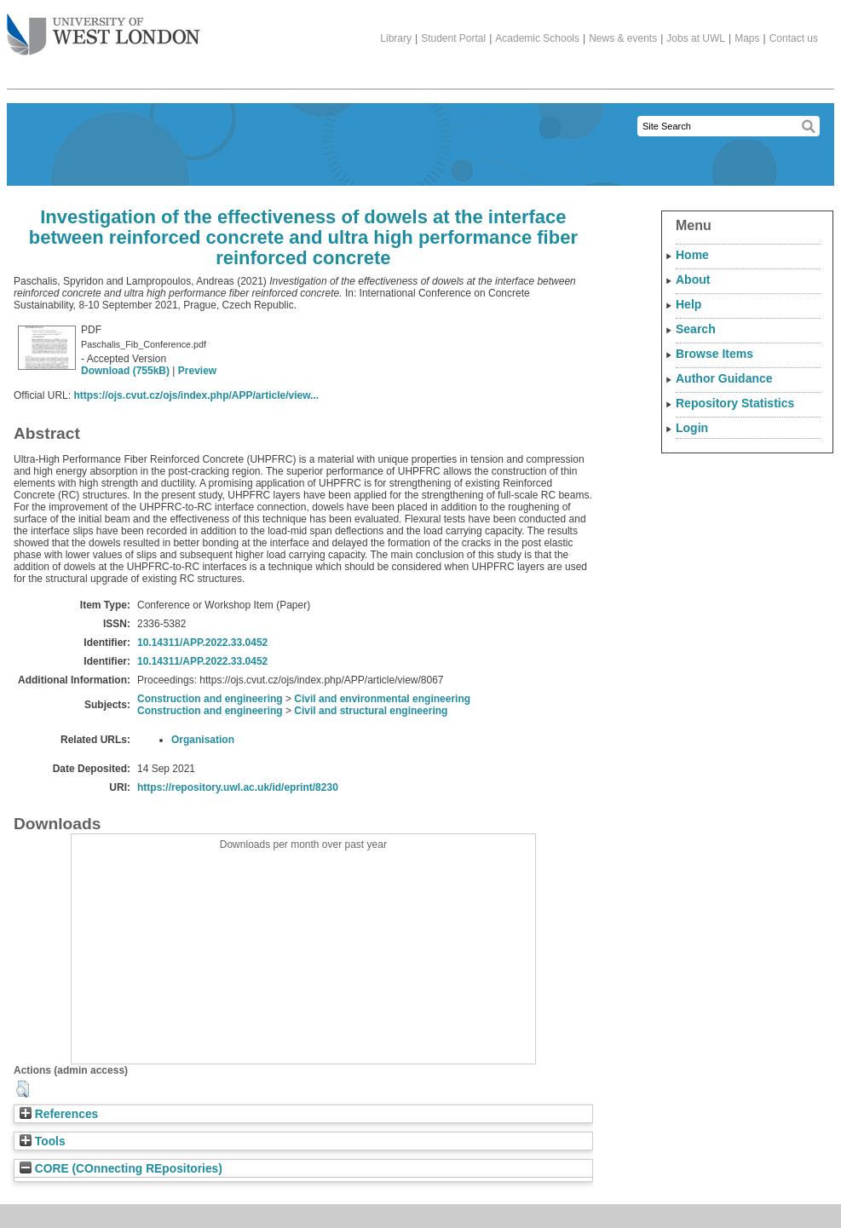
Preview (197, 371)
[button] (22, 1089)
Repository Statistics (735, 403)
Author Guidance (724, 378)
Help (688, 304)
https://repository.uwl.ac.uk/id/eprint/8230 (237, 787)
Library (396, 38)
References (59, 1114)
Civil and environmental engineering (382, 699)
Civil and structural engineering (370, 711)
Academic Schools (537, 38)
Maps (746, 38)
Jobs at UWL (695, 38)
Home (692, 255)
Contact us (793, 38)
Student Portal (453, 38)
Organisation (202, 740)
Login (692, 428)
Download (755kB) (125, 371)
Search (696, 329)
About (693, 279)
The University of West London (103, 28)
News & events (623, 38)
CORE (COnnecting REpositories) (121, 1168)
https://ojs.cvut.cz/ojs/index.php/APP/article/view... (196, 395)
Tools (43, 1141)
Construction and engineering (210, 699)
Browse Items (714, 353)
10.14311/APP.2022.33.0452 (202, 643)
